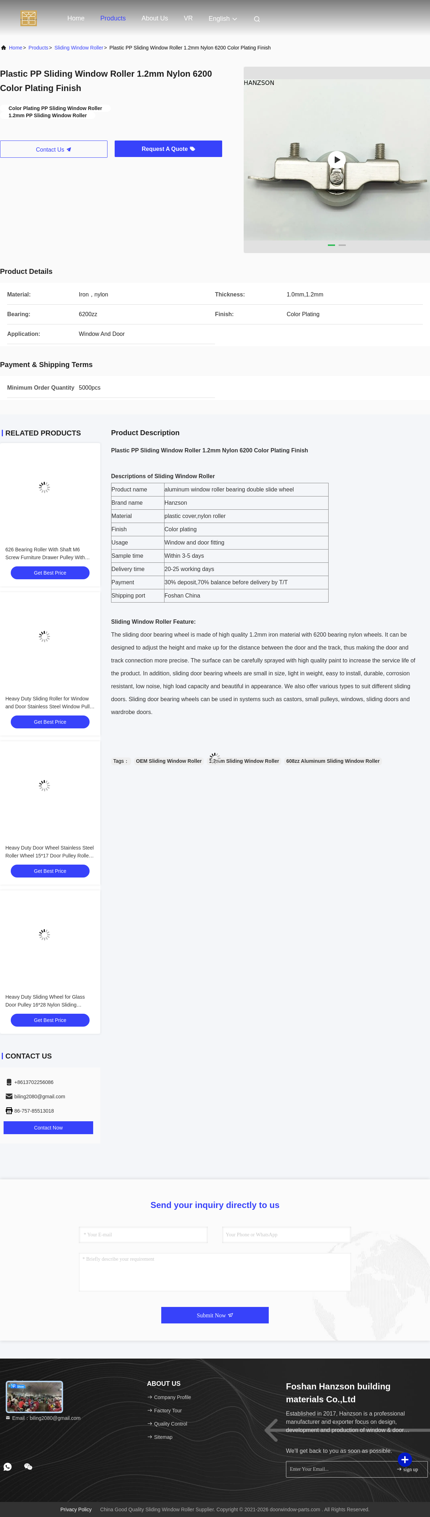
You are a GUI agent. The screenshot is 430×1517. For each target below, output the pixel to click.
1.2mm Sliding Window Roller (244, 761)
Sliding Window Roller (78, 48)
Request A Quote (168, 149)
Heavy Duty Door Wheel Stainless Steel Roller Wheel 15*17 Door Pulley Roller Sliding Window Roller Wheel (49, 855)
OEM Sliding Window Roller (169, 761)
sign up (407, 1469)
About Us (155, 18)
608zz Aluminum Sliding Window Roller (333, 761)
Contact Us (54, 150)
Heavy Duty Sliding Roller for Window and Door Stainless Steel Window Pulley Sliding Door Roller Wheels (50, 706)
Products (113, 18)
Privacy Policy (76, 1509)
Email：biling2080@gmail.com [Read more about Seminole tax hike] (43, 1418)
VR (188, 18)
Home (76, 18)
